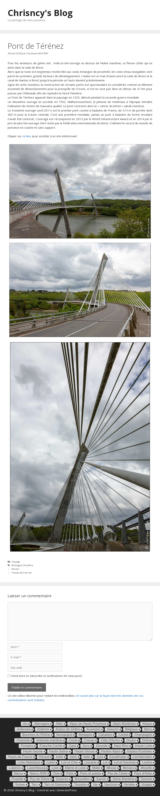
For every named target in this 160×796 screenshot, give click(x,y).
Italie (86, 757)
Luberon (15, 768)
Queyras (62, 779)
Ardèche (43, 729)
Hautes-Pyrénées (139, 751)
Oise (56, 773)
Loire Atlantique (29, 762)
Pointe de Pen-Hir (22, 572)
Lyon (55, 768)
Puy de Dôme (39, 779)
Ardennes (24, 729)
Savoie (101, 779)
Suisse (20, 784)
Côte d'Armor (110, 740)
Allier (59, 723)
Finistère (28, 565)
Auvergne (93, 729)
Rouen (15, 569)
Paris (70, 773)
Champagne (143, 735)
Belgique (131, 729)
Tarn (34, 784)
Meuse (111, 768)
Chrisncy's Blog (40, 12)
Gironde (101, 746)
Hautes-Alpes (111, 751)
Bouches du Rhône (36, 735)
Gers (85, 746)
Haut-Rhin (121, 746)
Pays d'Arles (143, 773)
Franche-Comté (51, 746)
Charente (23, 740)
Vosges (146, 784)
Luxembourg (36, 768)
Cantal (123, 735)
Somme (146, 779)
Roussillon (82, 779)
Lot (105, 762)
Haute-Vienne (85, 751)
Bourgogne (64, 735)
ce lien (26, 136)
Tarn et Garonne (56, 784)
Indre (59, 757)
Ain (25, 723)
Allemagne (41, 723)
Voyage (16, 561)
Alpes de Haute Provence (87, 723)
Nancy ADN (38, 773)
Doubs (131, 740)
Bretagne (17, 565)
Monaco (128, 768)
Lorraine (90, 762)
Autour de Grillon (68, 729)
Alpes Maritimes (124, 723)
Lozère (147, 762)
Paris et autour (90, 773)
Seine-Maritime (123, 779)
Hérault (44, 757)
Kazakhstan (117, 757)
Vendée (129, 784)
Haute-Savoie (33, 751)
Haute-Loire (143, 746)
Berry (148, 729)
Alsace (147, 723)
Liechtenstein (142, 757)
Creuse (89, 740)
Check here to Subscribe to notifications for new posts (45, 676)
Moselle (146, 768)
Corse (73, 740)
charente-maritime (49, 740)
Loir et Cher (69, 762)
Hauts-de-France (20, 757)
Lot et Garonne (125, 762)
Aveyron (113, 729)
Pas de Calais (118, 773)
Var (95, 784)
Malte (96, 768)
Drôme (147, 740)
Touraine (80, 784)
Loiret (51, 762)
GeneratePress (66, 790)
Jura (100, 757)
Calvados (105, 735)
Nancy (18, 773)
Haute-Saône (58, 751)
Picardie (17, 779)
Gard (72, 746)
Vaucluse (110, 784)
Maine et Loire (75, 768)
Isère (73, 757)
